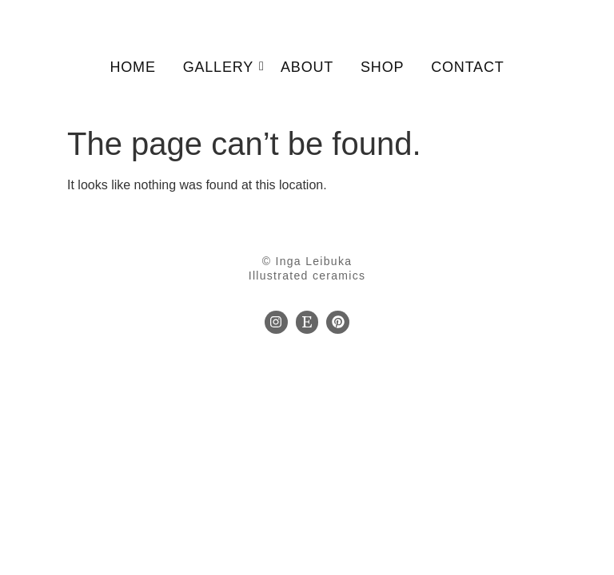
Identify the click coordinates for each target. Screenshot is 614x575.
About (307, 67)
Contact (467, 67)
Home (132, 67)
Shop (382, 67)
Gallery (221, 67)
